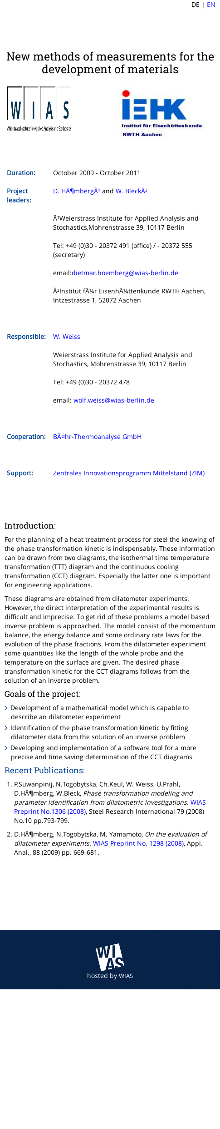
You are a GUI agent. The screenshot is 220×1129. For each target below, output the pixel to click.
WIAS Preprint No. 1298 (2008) (138, 843)
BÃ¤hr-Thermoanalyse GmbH (97, 436)
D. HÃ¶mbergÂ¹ (76, 190)
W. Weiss (66, 336)
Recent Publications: (45, 770)
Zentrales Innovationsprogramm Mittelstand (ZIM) (129, 473)
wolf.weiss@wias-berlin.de (113, 400)
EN (211, 4)
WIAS (126, 976)
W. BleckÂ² (131, 190)
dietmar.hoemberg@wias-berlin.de (125, 272)
